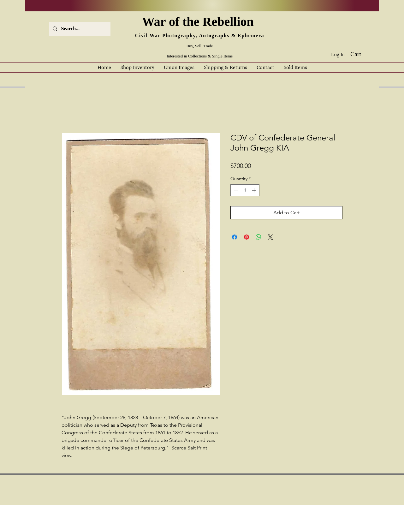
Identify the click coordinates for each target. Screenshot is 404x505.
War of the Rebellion (199, 22)
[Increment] (254, 190)
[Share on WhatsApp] (258, 237)
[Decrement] (235, 190)
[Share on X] (270, 237)
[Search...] (79, 29)
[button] (360, 54)
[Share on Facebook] (234, 237)
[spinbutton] (245, 190)
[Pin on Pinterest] (246, 237)
